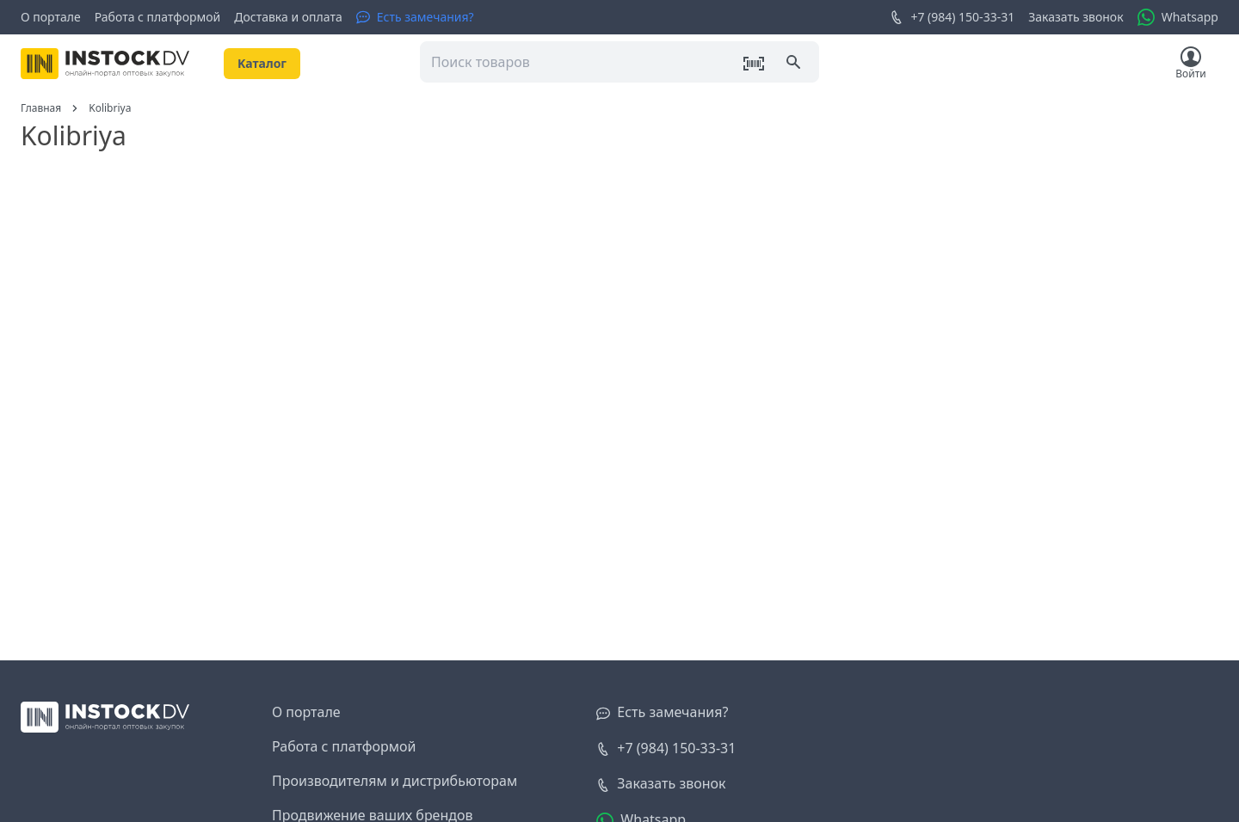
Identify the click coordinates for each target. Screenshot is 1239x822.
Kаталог (262, 63)
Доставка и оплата (288, 17)
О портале (51, 17)
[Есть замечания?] (415, 17)
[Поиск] (795, 63)
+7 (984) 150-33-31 (952, 17)
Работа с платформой (158, 17)
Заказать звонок (1075, 17)
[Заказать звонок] (660, 784)
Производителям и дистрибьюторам (394, 780)
